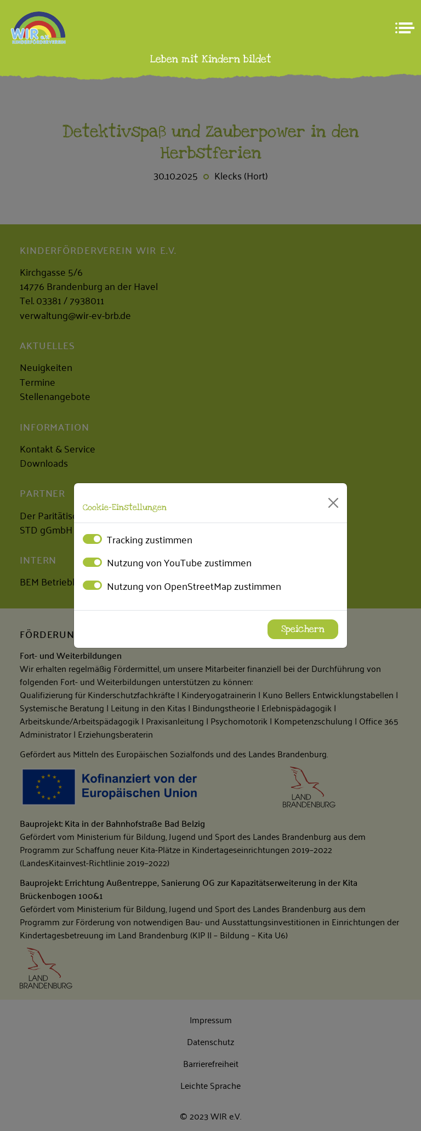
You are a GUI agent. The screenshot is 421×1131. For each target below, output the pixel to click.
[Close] (333, 503)
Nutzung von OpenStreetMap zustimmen (194, 585)
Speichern (303, 629)
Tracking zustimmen (149, 539)
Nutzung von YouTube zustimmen (179, 562)
